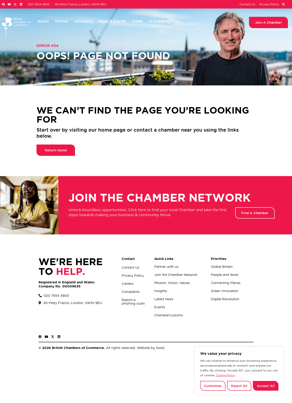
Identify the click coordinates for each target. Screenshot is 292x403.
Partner (61, 21)
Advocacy (83, 21)
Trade (137, 21)
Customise (212, 386)
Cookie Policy (225, 375)
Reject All (239, 386)
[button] (283, 4)
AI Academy (159, 21)
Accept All (266, 386)
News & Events (112, 21)
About (43, 21)
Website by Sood (150, 348)
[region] (239, 371)
